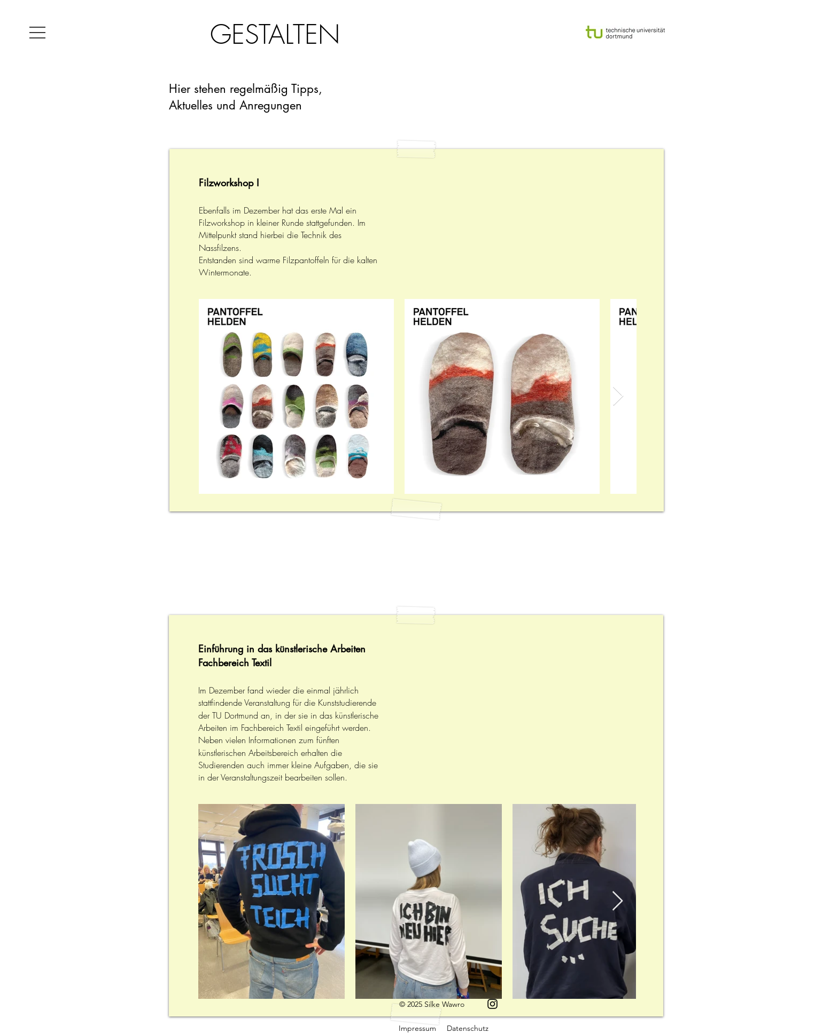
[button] (37, 32)
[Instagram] (492, 1004)
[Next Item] (618, 396)
